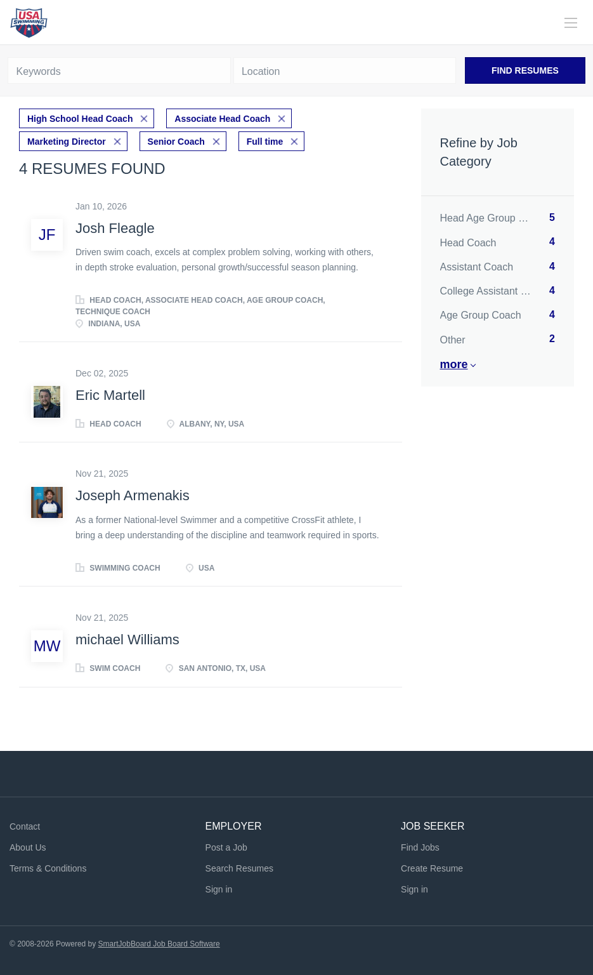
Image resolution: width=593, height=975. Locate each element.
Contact (25, 826)
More (454, 364)
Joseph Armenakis (132, 495)
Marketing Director (66, 141)
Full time (265, 141)
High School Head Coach (80, 119)
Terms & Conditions (48, 868)
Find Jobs (420, 847)
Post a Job (226, 847)
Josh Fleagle (115, 228)
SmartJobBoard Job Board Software (159, 943)
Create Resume (432, 868)
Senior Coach (176, 141)
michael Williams (127, 639)
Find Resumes (525, 70)
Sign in (219, 889)
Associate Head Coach (222, 119)
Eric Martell (110, 395)
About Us (28, 847)
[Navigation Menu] (570, 22)
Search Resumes (239, 868)
